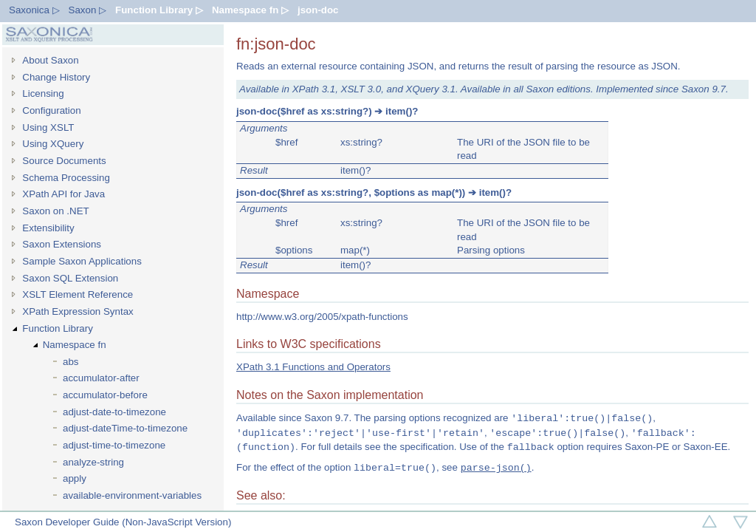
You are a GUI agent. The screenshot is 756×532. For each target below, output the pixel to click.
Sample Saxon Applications (82, 261)
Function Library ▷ (159, 10)
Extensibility (48, 227)
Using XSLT (48, 127)
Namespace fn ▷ (250, 10)
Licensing (42, 93)
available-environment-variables (132, 495)
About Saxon (50, 60)
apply (74, 478)
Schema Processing (66, 177)
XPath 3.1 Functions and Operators (313, 366)
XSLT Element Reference (77, 294)
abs (71, 361)
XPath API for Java (63, 194)
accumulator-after (101, 377)
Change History (56, 77)
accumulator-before (105, 394)
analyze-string (93, 462)
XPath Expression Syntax (77, 311)
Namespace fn (74, 344)
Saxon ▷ (88, 10)
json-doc (318, 10)
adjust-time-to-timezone (114, 445)
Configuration (51, 110)
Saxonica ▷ (34, 10)
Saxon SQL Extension (70, 278)
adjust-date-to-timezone (114, 411)
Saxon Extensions (61, 244)
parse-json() (496, 467)
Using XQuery (52, 143)
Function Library (57, 328)
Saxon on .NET (55, 210)
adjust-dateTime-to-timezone (125, 428)
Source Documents (64, 160)
